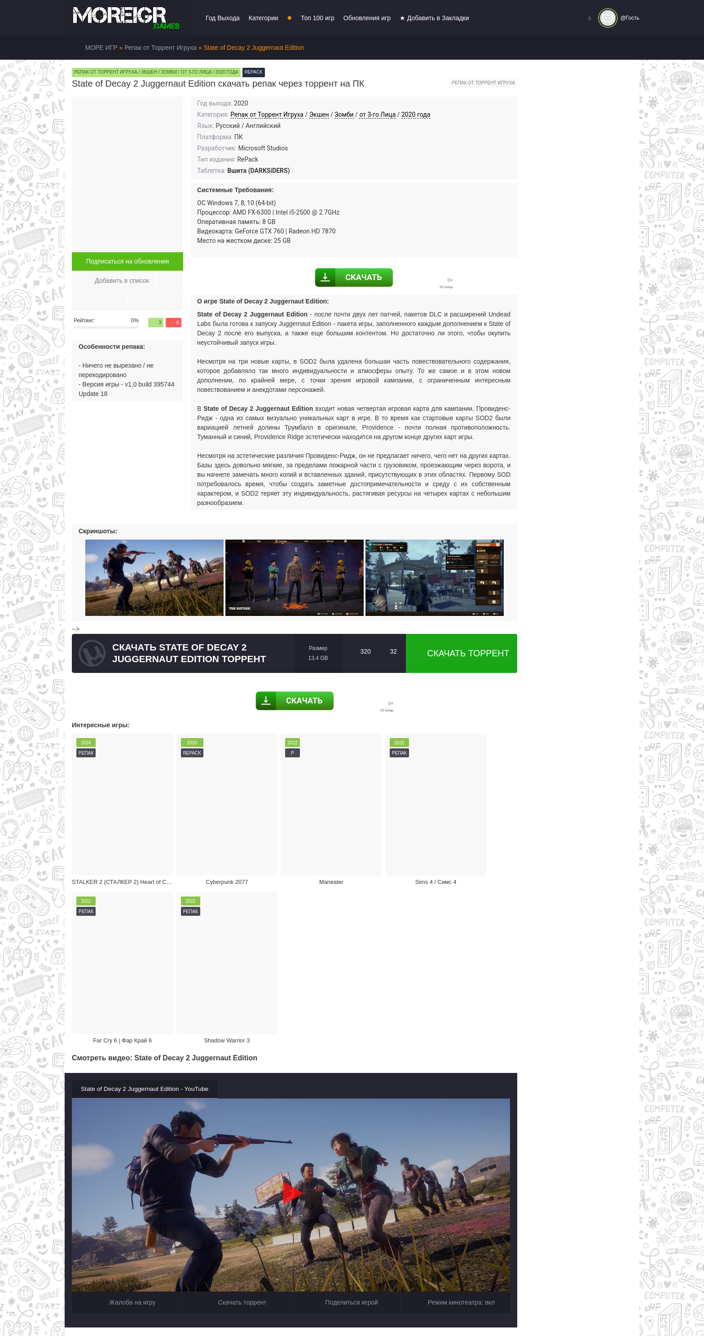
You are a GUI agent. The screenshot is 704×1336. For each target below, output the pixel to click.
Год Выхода (223, 18)
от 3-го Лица (377, 114)
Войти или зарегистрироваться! (340, 1310)
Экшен (319, 114)
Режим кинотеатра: (455, 1100)
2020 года (415, 114)
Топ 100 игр (317, 18)
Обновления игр (367, 18)
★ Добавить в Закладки (434, 18)
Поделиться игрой (345, 1100)
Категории (263, 18)
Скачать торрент (461, 653)
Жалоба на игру (126, 1100)
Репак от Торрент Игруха (267, 114)
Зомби (343, 114)
